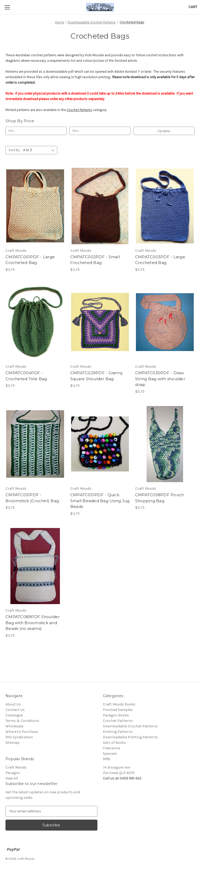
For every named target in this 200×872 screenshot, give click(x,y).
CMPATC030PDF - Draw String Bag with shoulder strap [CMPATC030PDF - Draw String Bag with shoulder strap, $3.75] (160, 378)
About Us (13, 704)
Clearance (111, 748)
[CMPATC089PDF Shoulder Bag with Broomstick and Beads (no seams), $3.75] (35, 566)
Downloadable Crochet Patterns (130, 726)
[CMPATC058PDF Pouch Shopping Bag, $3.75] (165, 444)
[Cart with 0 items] (193, 7)
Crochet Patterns (79, 110)
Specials (110, 753)
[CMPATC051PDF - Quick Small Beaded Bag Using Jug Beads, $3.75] (100, 444)
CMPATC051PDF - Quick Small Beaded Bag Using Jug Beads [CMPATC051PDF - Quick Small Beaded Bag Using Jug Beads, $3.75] (100, 500)
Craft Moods (16, 767)
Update (163, 131)
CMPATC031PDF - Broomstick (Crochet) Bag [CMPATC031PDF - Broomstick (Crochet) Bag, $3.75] (32, 497)
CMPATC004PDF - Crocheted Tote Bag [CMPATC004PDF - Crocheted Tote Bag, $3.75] (26, 375)
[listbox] (39, 150)
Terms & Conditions (22, 721)
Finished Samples (118, 710)
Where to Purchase (21, 731)
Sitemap (12, 742)
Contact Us (15, 710)
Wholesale (14, 726)
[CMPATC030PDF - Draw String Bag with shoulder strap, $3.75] (165, 322)
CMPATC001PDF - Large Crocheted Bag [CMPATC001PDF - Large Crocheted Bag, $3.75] (30, 259)
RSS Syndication (19, 737)
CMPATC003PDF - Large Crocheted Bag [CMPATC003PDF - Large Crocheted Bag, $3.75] (160, 259)
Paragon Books (116, 715)
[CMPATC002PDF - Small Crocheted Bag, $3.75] (100, 206)
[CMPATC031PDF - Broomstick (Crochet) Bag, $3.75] (35, 444)
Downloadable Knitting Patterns (130, 737)
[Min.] (36, 131)
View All (11, 778)
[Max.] (99, 131)
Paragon (12, 773)
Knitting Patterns (118, 731)
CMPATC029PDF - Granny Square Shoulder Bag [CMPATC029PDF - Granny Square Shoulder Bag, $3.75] (96, 375)
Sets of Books (114, 742)
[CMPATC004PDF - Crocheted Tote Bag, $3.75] (35, 322)
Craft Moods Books (119, 704)
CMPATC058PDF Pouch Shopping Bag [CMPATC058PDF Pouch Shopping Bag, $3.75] (159, 497)
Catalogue (14, 715)
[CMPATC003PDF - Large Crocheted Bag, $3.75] (165, 206)
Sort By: (14, 150)
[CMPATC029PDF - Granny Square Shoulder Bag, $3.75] (100, 322)
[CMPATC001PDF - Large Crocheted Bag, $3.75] (35, 206)
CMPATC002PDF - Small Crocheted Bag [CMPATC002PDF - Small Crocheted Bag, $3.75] (95, 259)
